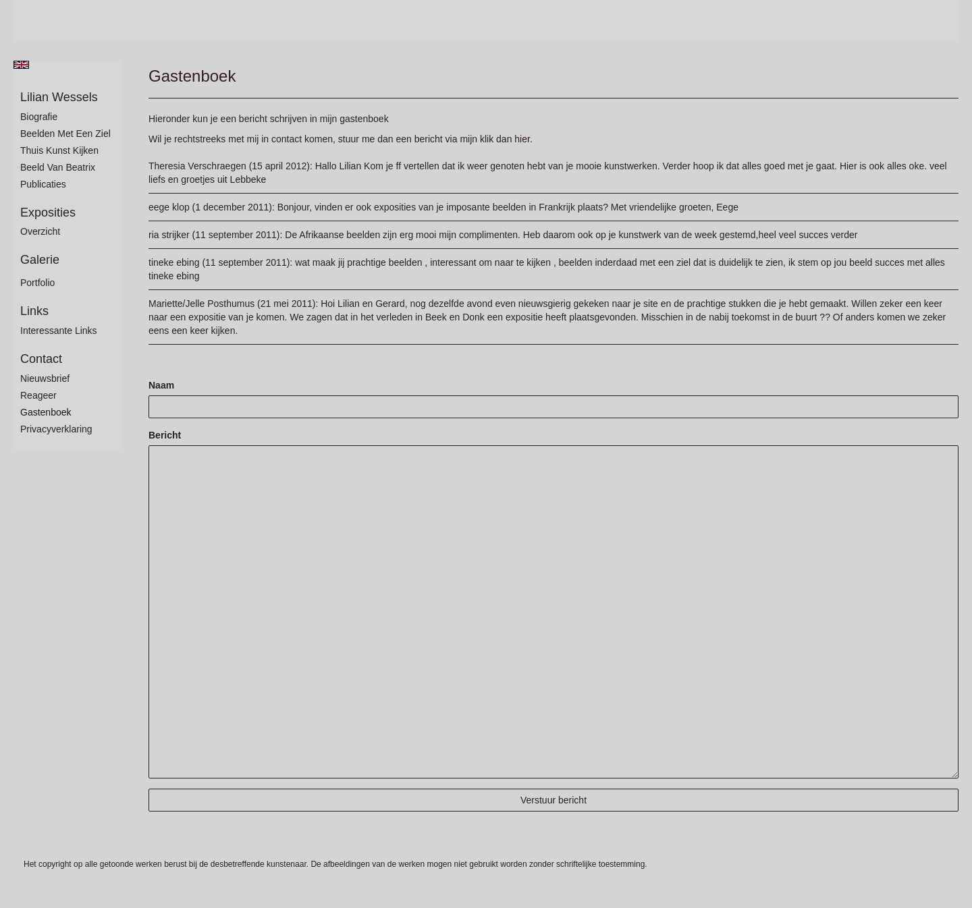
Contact (41, 359)
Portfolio (37, 282)
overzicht (40, 231)
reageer (38, 395)
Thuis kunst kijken (59, 150)
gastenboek (46, 412)
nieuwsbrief (45, 378)
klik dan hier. (506, 139)
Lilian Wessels (59, 97)
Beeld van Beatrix (57, 167)
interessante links (58, 330)
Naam (161, 385)
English (21, 65)
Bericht (164, 435)
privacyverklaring (56, 429)
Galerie (39, 259)
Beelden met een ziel (65, 133)
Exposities (48, 212)
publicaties (43, 184)
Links (34, 311)
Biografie (38, 116)
